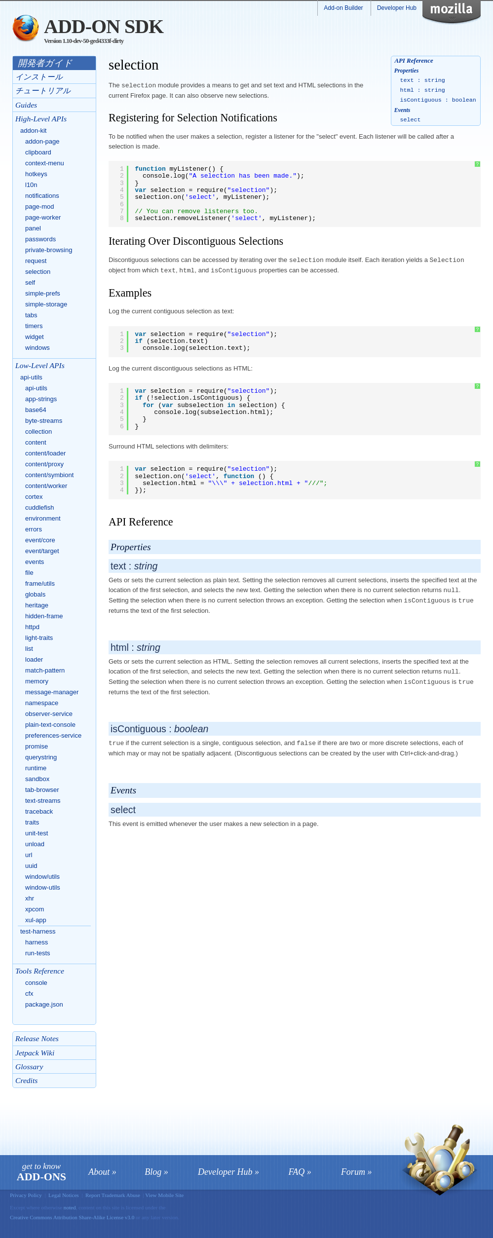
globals (35, 594)
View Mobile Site (164, 1195)
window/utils (42, 876)
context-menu (44, 163)
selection (37, 271)
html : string (422, 90)
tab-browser (42, 789)
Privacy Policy (26, 1195)
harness (36, 942)
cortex (33, 496)
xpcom (34, 909)
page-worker (43, 217)
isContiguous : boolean (438, 100)
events (34, 561)
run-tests (37, 953)
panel (33, 228)
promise (36, 746)
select (410, 120)
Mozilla (457, 12)
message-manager (51, 692)
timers (33, 326)
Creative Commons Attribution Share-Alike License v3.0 (73, 1217)
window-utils (42, 887)
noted (70, 1207)
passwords (40, 239)
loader (34, 659)
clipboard (38, 152)
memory (36, 681)
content (35, 442)
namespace (41, 703)
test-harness (38, 931)
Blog (153, 1172)
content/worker (46, 485)
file (29, 572)
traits (32, 822)
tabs (31, 315)
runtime (35, 768)
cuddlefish (39, 507)
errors (33, 529)
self (30, 282)
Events (402, 110)
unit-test (36, 833)
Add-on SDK (103, 26)
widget (34, 336)
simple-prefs (42, 293)
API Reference (413, 60)
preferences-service (53, 735)
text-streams (43, 800)
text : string (422, 80)
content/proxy (44, 464)
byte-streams (43, 420)
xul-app (35, 920)
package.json (44, 1004)
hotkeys (36, 174)
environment (43, 518)
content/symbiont (49, 475)
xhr (29, 898)
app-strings (41, 399)
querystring (41, 757)
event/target (42, 551)
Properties (406, 71)
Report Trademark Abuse (112, 1195)
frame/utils (40, 583)
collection (38, 431)
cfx (29, 993)
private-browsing (48, 250)
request (35, 260)
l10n (31, 184)
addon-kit (33, 130)
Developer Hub (397, 7)
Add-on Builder (343, 7)
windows (37, 347)
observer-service (49, 713)
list (29, 648)
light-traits (39, 637)
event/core (40, 540)
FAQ (297, 1172)
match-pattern (45, 670)
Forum (353, 1172)
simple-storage (46, 304)
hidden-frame (44, 616)
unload (34, 844)
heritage (36, 605)
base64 (35, 409)
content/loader (45, 453)
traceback (39, 811)
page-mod (39, 206)
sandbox (37, 779)
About (99, 1172)
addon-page (42, 141)
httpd (32, 627)
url (28, 855)
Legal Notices (63, 1195)
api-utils (31, 377)
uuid (31, 865)
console (36, 982)
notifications (42, 195)
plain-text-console (50, 724)
